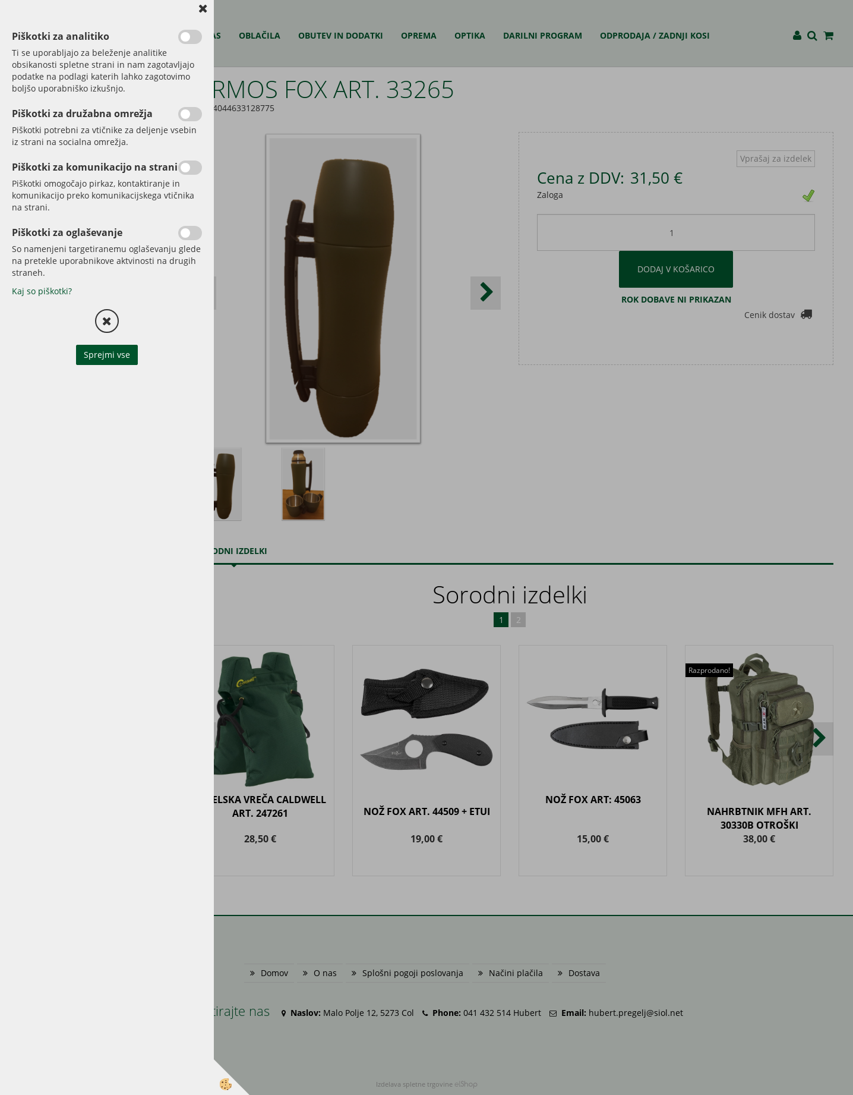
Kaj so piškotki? (42, 291)
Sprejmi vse (107, 354)
